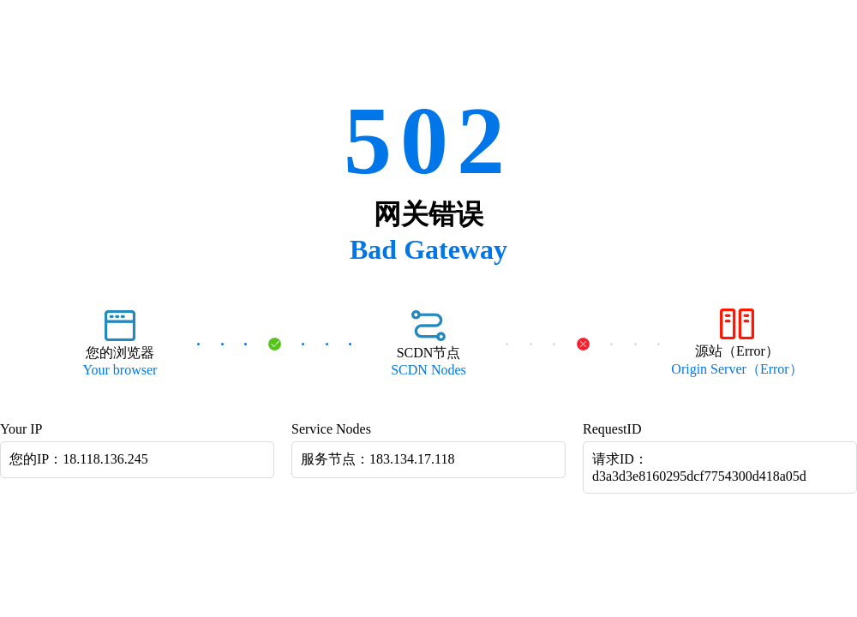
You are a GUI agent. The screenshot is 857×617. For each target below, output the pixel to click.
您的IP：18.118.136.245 (78, 459)
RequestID (612, 429)
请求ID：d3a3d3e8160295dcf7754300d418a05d (699, 467)
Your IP (21, 429)
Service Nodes (331, 429)
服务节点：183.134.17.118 (377, 459)
